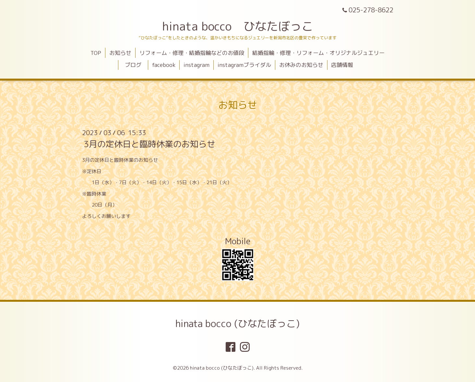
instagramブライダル (244, 65)
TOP (95, 53)
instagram (196, 65)
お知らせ (120, 53)
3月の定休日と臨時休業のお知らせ (149, 144)
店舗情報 (342, 65)
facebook (163, 65)
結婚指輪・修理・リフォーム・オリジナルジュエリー (318, 53)
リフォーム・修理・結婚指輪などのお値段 (191, 53)
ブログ (136, 65)
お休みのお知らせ (301, 65)
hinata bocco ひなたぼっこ (237, 26)
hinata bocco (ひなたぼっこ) (237, 323)
